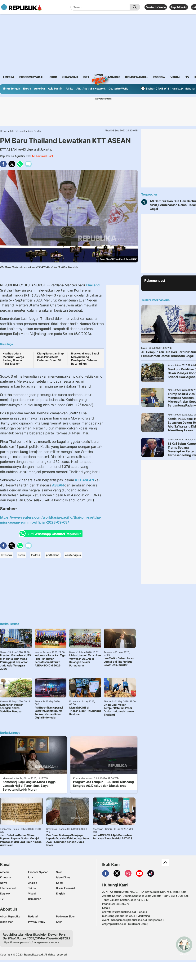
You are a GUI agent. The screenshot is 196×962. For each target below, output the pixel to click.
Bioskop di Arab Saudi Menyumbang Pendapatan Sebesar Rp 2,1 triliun (85, 358)
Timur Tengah (11, 88)
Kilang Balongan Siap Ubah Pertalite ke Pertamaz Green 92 (50, 357)
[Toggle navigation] (4, 7)
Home (3, 131)
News (99, 75)
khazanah (70, 77)
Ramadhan (34, 898)
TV (187, 77)
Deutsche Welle (156, 7)
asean (21, 554)
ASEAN (58, 485)
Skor (59, 872)
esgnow (159, 77)
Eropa (27, 88)
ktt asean (6, 554)
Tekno (32, 888)
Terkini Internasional (155, 300)
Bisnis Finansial (136, 77)
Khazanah (6, 877)
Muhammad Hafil (42, 156)
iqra (86, 77)
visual (175, 77)
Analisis (33, 882)
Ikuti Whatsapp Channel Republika (51, 533)
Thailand (92, 285)
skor (53, 77)
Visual (32, 893)
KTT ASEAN (84, 480)
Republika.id (178, 7)
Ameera (5, 872)
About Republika (10, 916)
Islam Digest (63, 877)
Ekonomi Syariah (32, 77)
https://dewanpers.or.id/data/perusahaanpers (31, 942)
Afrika (69, 88)
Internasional (17, 131)
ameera (8, 77)
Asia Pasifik (55, 88)
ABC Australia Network (90, 88)
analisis (114, 77)
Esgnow (5, 893)
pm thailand (52, 554)
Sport (59, 882)
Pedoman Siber (65, 916)
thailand (35, 554)
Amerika (39, 88)
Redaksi (33, 916)
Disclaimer (6, 921)
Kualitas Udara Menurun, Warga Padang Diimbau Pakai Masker (13, 358)
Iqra (30, 877)
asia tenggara (73, 554)
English (60, 893)
